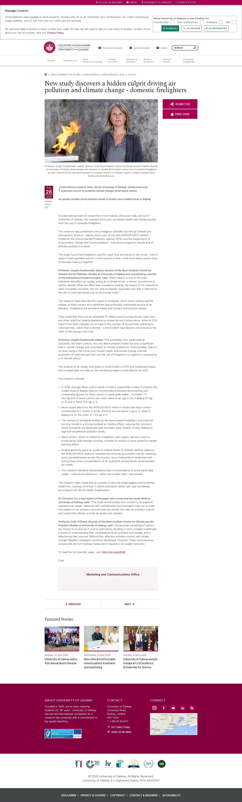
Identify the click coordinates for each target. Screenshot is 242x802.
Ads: (228, 22)
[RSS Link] (192, 708)
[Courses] (53, 61)
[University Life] (70, 61)
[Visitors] (162, 48)
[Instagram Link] (154, 708)
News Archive (110, 74)
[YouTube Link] (173, 708)
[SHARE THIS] (180, 104)
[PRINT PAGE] (180, 114)
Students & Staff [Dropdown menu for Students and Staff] (186, 2)
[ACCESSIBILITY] (171, 795)
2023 (122, 74)
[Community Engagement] (189, 61)
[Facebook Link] (164, 708)
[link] (78, 764)
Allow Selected (217, 28)
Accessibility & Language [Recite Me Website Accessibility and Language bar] (156, 2)
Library (133, 2)
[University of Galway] (67, 47)
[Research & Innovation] (132, 61)
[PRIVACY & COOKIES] (95, 795)
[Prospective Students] (110, 48)
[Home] (46, 74)
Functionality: (161, 22)
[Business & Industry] (150, 61)
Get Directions (120, 727)
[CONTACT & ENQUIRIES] (146, 795)
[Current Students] (140, 48)
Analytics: (212, 22)
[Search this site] (195, 48)
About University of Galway (66, 74)
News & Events (91, 74)
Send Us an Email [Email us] (121, 732)
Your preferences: (187, 22)
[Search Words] (185, 47)
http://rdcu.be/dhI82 (113, 552)
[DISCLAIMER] (70, 795)
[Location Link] (173, 733)
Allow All (172, 28)
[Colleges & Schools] (114, 61)
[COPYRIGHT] (119, 795)
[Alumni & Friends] (171, 61)
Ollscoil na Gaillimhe (110, 2)
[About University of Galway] (92, 61)
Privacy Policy (55, 32)
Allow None (193, 28)
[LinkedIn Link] (182, 708)
